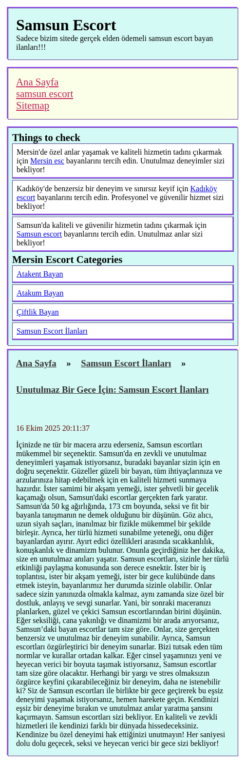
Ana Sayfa (37, 81)
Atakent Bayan (40, 274)
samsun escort (44, 93)
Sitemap (32, 105)
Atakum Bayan (40, 293)
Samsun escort (39, 234)
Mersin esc (47, 161)
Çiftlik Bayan (38, 312)
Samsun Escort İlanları (52, 331)
